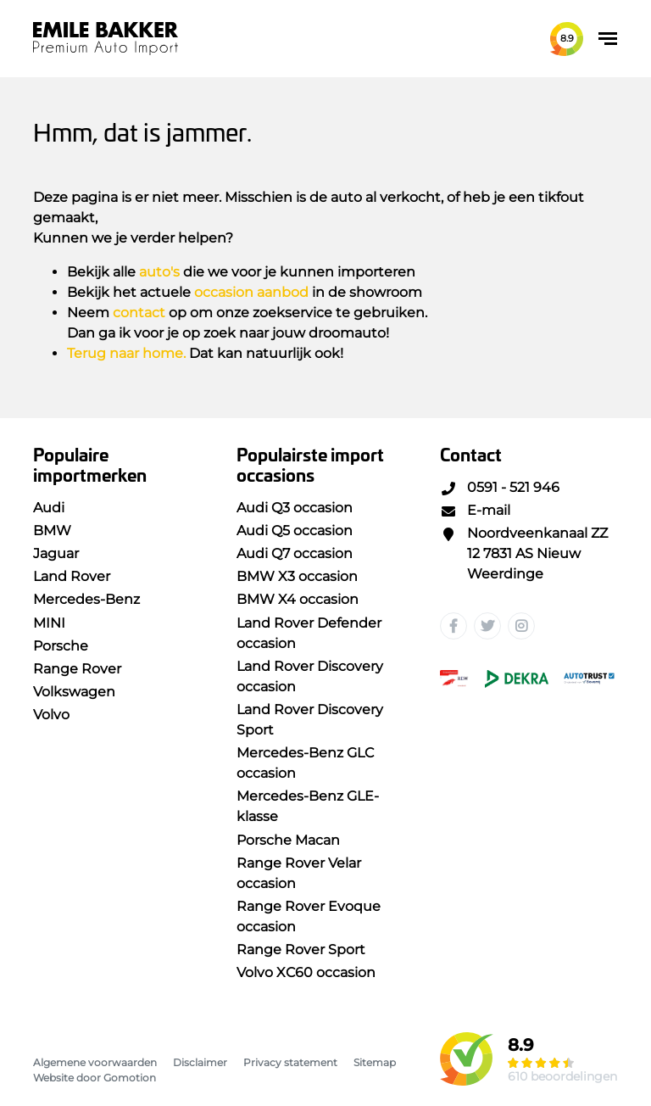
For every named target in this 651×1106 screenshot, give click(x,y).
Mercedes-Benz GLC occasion (305, 763)
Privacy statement (290, 1062)
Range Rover (77, 669)
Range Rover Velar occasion (298, 873)
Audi (48, 508)
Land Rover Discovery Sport (309, 719)
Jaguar (56, 553)
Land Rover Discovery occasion (309, 676)
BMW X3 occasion (297, 576)
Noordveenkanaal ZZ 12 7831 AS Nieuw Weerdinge (524, 553)
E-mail (475, 510)
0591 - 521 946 (499, 487)
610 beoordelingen (562, 1076)
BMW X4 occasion (297, 599)
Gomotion (129, 1077)
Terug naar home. (126, 353)
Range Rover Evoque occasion (308, 916)
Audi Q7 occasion (294, 553)
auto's (159, 272)
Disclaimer (200, 1062)
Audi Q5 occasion (294, 530)
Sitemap (374, 1062)
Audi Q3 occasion (294, 508)
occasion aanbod (251, 292)
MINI (49, 623)
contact (139, 312)
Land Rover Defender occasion (308, 633)
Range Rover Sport (300, 949)
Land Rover (71, 576)
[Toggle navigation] (608, 38)
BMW (52, 530)
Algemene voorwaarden (95, 1062)
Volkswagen (74, 692)
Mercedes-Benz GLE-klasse (307, 806)
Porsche (60, 646)
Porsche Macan (288, 840)
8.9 (567, 38)
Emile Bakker (105, 38)
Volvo (51, 715)
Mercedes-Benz (86, 599)
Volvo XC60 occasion (306, 972)
